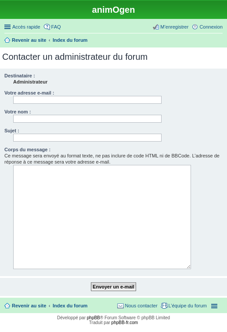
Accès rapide (26, 26)
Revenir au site (29, 305)
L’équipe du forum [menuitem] (188, 305)
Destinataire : (19, 75)
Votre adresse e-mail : (29, 92)
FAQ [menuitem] (56, 26)
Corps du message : (27, 149)
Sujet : (11, 130)
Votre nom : (17, 111)
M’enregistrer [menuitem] (174, 26)
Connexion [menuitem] (211, 26)
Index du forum (70, 305)
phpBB (93, 317)
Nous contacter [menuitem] (141, 305)
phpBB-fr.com (125, 322)
